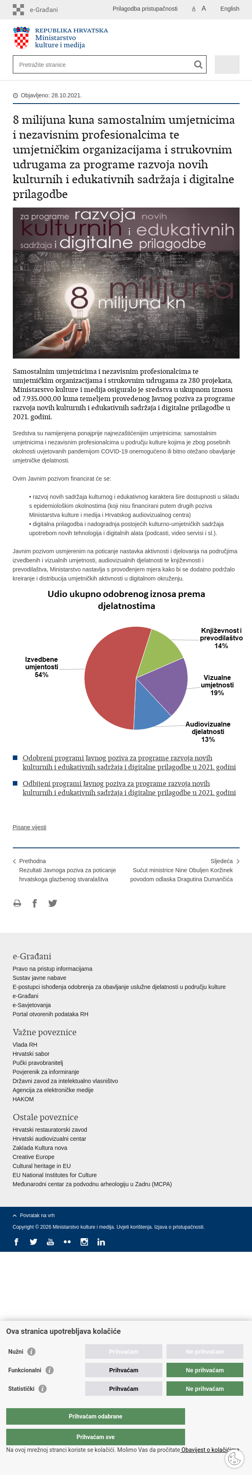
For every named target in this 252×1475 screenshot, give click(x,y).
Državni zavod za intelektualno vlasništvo (65, 1081)
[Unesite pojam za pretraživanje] (49, 64)
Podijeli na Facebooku (35, 903)
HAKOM (23, 1099)
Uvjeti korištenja (134, 1227)
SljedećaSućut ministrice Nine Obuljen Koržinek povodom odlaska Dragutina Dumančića (181, 870)
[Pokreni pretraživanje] (198, 64)
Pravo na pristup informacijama (53, 968)
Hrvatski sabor (31, 1053)
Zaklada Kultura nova (40, 1148)
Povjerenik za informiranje (46, 1072)
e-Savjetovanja (32, 1005)
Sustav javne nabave (40, 978)
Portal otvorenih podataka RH (51, 1014)
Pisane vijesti (30, 827)
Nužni (15, 1368)
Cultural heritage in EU (42, 1166)
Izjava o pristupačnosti (179, 1227)
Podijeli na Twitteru (52, 903)
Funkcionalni (24, 1386)
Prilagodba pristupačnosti (145, 8)
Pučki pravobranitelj (38, 1063)
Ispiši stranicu (17, 903)
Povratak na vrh (37, 1215)
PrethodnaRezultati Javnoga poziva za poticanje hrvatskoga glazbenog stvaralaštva (67, 870)
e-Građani (25, 996)
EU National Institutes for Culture (55, 1175)
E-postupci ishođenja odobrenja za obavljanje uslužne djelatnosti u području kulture (119, 987)
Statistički (21, 1405)
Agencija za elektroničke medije (53, 1090)
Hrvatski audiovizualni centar (49, 1138)
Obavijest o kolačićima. (210, 1450)
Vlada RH (25, 1044)
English (230, 8)
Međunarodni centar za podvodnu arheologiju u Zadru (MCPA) (92, 1184)
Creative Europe (34, 1157)
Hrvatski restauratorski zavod (50, 1129)
